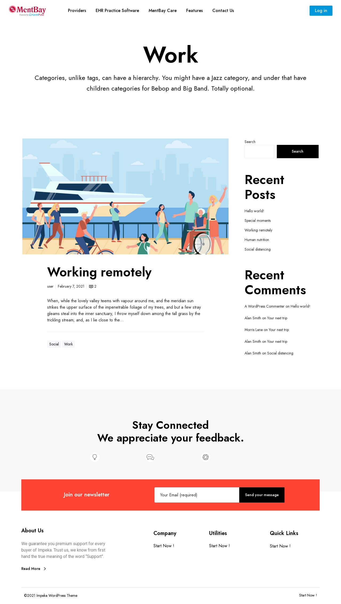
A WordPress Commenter (265, 306)
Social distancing (258, 249)
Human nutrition (257, 239)
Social (54, 344)
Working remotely (258, 230)
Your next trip (277, 318)
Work (68, 344)
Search (250, 141)
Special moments (258, 220)
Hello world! (254, 211)
